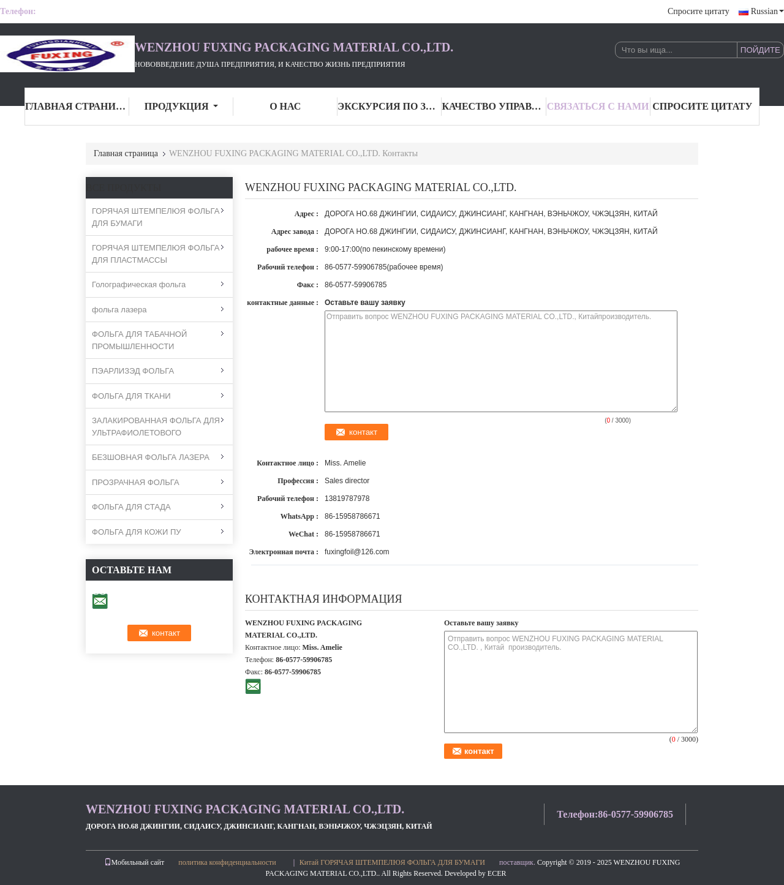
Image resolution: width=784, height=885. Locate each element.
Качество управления (494, 106)
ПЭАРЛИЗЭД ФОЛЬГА (133, 370)
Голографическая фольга (139, 284)
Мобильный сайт (134, 862)
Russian (767, 11)
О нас (285, 106)
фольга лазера (119, 309)
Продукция (181, 106)
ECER (497, 873)
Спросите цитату (698, 11)
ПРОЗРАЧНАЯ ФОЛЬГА (135, 482)
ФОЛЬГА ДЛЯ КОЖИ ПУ (136, 532)
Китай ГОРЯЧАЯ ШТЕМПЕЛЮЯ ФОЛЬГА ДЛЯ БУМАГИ (392, 862)
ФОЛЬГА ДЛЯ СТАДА (131, 506)
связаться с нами (598, 106)
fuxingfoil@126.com (357, 552)
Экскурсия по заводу (389, 106)
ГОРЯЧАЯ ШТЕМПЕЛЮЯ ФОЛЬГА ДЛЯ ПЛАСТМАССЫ (155, 254)
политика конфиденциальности (227, 862)
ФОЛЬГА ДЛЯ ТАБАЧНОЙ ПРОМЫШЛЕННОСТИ (139, 340)
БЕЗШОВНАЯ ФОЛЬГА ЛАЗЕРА (150, 457)
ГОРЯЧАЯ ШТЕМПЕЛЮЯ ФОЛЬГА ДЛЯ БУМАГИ (155, 217)
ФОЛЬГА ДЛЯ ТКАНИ (131, 396)
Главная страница (77, 106)
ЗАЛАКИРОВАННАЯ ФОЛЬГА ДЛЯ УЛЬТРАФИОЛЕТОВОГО (156, 426)
